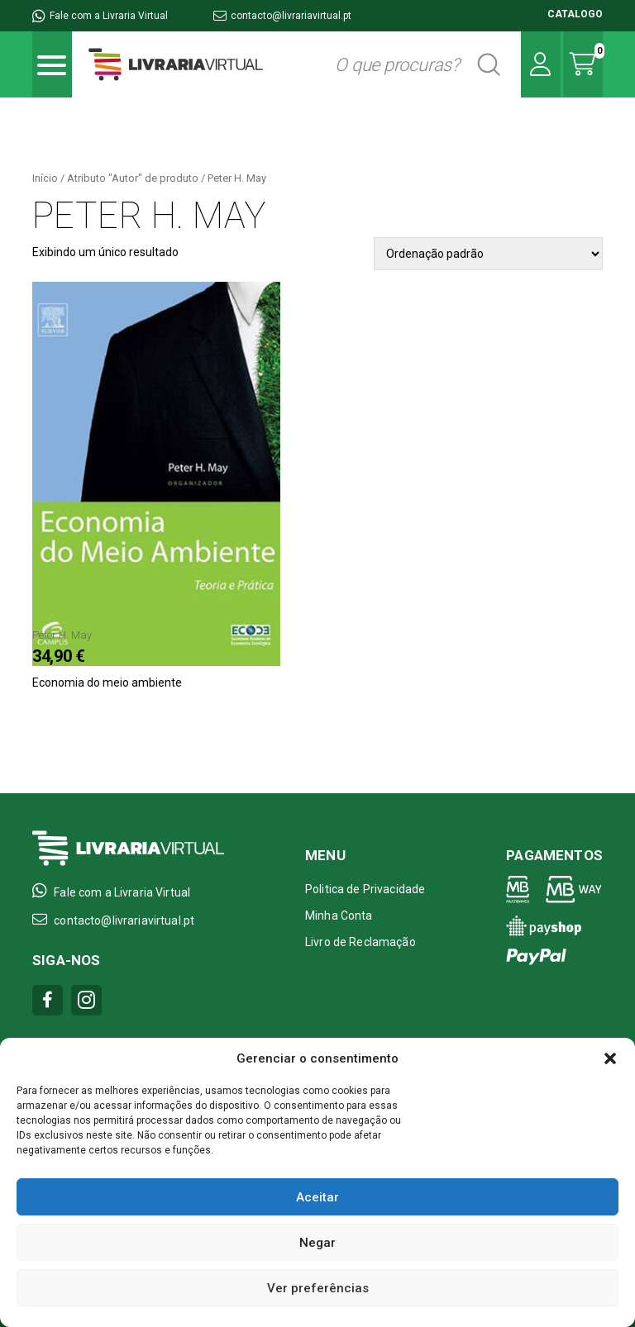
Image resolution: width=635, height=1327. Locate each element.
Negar (317, 1242)
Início (45, 178)
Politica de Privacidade (365, 889)
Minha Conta (339, 915)
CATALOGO (575, 14)
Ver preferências (318, 1288)
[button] (610, 1058)
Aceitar (317, 1197)
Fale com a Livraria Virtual (100, 15)
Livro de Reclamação (360, 942)
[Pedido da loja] (488, 253)
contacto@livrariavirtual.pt (282, 15)
